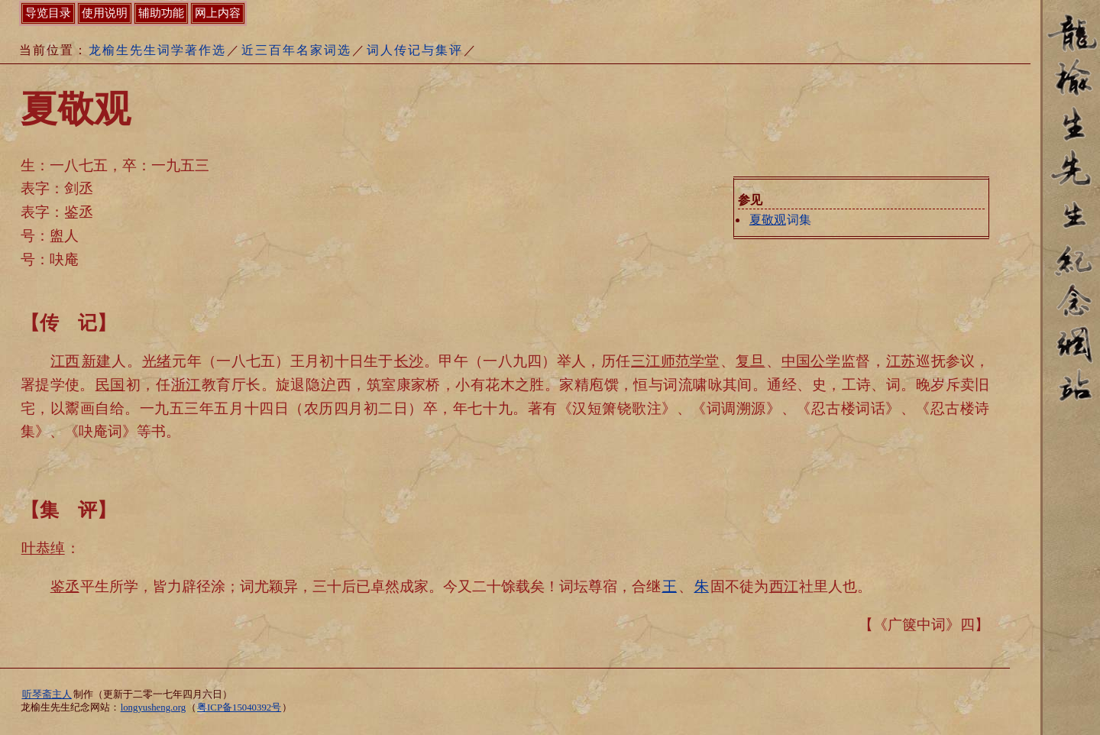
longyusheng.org (153, 707)
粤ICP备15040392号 (239, 707)
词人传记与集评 (415, 50)
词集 (780, 219)
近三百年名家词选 (296, 50)
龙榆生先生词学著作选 (157, 50)
